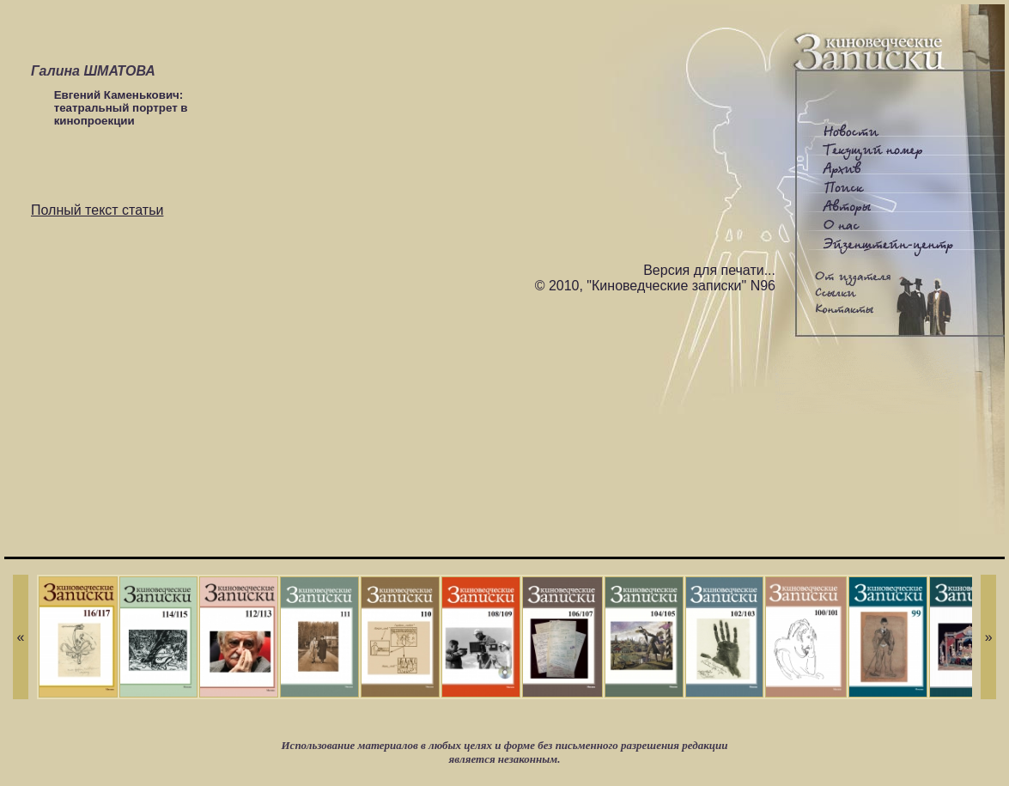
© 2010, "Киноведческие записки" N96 (655, 285)
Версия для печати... (709, 270)
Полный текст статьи (97, 210)
